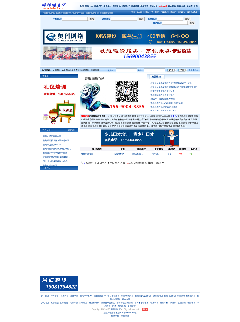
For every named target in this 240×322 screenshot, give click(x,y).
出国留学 (132, 306)
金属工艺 (160, 123)
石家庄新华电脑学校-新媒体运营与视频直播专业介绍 (173, 87)
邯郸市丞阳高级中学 (52, 136)
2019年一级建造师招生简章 (162, 99)
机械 (147, 123)
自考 (114, 306)
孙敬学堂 (74, 296)
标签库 (189, 6)
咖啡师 (91, 123)
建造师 (154, 126)
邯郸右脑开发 (100, 296)
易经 (114, 126)
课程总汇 (126, 6)
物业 (107, 119)
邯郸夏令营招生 (108, 303)
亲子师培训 (182, 116)
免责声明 (74, 303)
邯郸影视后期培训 (125, 303)
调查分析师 (193, 116)
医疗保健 (175, 119)
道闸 (169, 119)
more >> (72, 130)
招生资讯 (144, 6)
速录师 (84, 123)
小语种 (173, 303)
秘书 (102, 119)
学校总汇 (98, 6)
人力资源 (151, 116)
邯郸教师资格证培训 (186, 296)
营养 (185, 123)
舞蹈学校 (164, 303)
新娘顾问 (120, 126)
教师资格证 (161, 119)
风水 (109, 126)
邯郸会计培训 (170, 296)
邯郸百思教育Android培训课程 (163, 107)
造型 (172, 123)
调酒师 (97, 123)
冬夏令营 (76, 70)
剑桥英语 (85, 70)
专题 (196, 6)
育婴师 (191, 123)
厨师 (103, 123)
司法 (123, 116)
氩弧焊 (87, 126)
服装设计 (109, 123)
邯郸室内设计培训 (143, 296)
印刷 (143, 123)
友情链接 (55, 303)
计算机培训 (94, 303)
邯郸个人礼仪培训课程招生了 (163, 111)
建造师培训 (158, 296)
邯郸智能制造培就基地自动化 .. (57, 149)
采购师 (153, 119)
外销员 (111, 116)
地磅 (134, 123)
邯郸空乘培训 (127, 296)
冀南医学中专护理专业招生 (162, 91)
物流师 (128, 116)
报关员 (117, 116)
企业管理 (85, 119)
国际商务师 (141, 116)
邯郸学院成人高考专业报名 (162, 95)
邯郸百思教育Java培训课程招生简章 (166, 103)
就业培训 (94, 126)
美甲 (195, 119)
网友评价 (172, 6)
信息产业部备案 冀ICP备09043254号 (120, 313)
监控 (124, 123)
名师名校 (191, 303)
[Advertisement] (140, 171)
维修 (138, 123)
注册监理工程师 (142, 119)
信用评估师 (161, 116)
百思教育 (64, 296)
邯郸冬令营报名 (141, 303)
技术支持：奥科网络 (120, 316)
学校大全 (89, 6)
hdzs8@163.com (168, 12)
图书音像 (122, 306)
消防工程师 (163, 126)
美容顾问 (129, 126)
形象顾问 (138, 126)
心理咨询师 (95, 119)
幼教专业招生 (87, 154)
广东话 (153, 123)
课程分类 (117, 6)
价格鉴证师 (123, 119)
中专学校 (108, 6)
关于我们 (45, 296)
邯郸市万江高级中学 (52, 145)
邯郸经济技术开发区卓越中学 (56, 140)
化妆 (190, 119)
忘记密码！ (193, 70)
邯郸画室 (83, 303)
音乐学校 (154, 303)
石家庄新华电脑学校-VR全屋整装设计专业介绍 (171, 83)
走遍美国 (95, 70)
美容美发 (184, 119)
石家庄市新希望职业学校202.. (56, 157)
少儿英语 (56, 70)
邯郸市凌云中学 (50, 165)
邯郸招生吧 (116, 309)
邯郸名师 (181, 6)
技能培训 (182, 303)
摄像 (167, 123)
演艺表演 (118, 123)
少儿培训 (45, 303)
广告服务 (55, 296)
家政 (129, 123)
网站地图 (126, 299)
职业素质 (103, 126)
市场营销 (113, 119)
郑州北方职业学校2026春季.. (56, 161)
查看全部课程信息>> (177, 126)
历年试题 (154, 6)
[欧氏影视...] (137, 154)
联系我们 (64, 303)
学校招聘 (135, 6)
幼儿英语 (66, 70)
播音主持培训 (114, 296)
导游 (134, 116)
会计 (168, 116)
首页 (82, 6)
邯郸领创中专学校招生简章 (55, 153)
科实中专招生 (86, 296)
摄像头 (131, 119)
